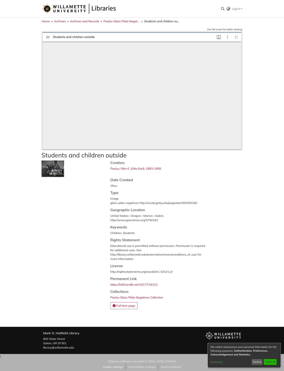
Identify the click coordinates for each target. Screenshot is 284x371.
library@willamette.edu (58, 347)
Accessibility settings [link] (142, 367)
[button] (222, 9)
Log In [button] (236, 8)
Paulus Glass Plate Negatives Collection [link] (121, 21)
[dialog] (244, 355)
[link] (136, 297)
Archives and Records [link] (84, 21)
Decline (257, 361)
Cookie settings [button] (113, 367)
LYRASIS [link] (170, 361)
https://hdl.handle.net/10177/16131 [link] (134, 284)
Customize (216, 361)
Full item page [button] (124, 305)
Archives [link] (60, 21)
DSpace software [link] (119, 361)
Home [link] (46, 21)
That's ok (270, 361)
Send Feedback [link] (171, 367)
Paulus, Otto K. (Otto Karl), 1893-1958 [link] (135, 168)
